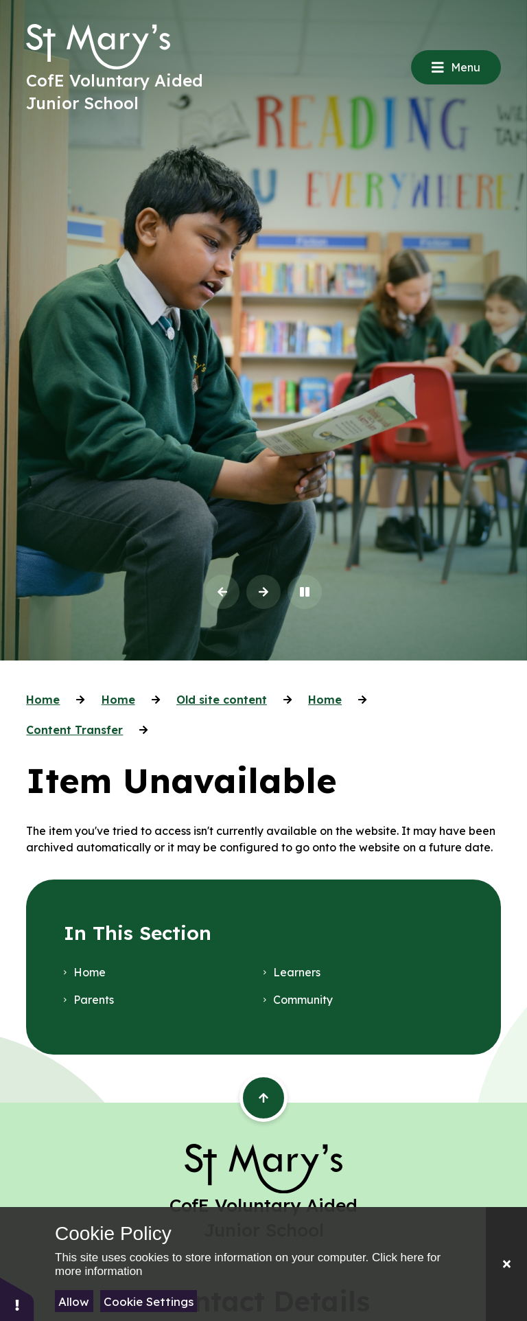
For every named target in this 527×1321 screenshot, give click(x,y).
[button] (17, 1298)
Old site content (221, 700)
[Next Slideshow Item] (263, 592)
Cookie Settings (149, 1301)
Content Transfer (74, 730)
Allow (73, 1301)
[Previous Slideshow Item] (222, 592)
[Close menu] (456, 67)
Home (43, 700)
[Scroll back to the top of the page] (263, 1098)
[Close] (506, 1264)
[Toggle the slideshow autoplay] (305, 592)
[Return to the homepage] (98, 46)
